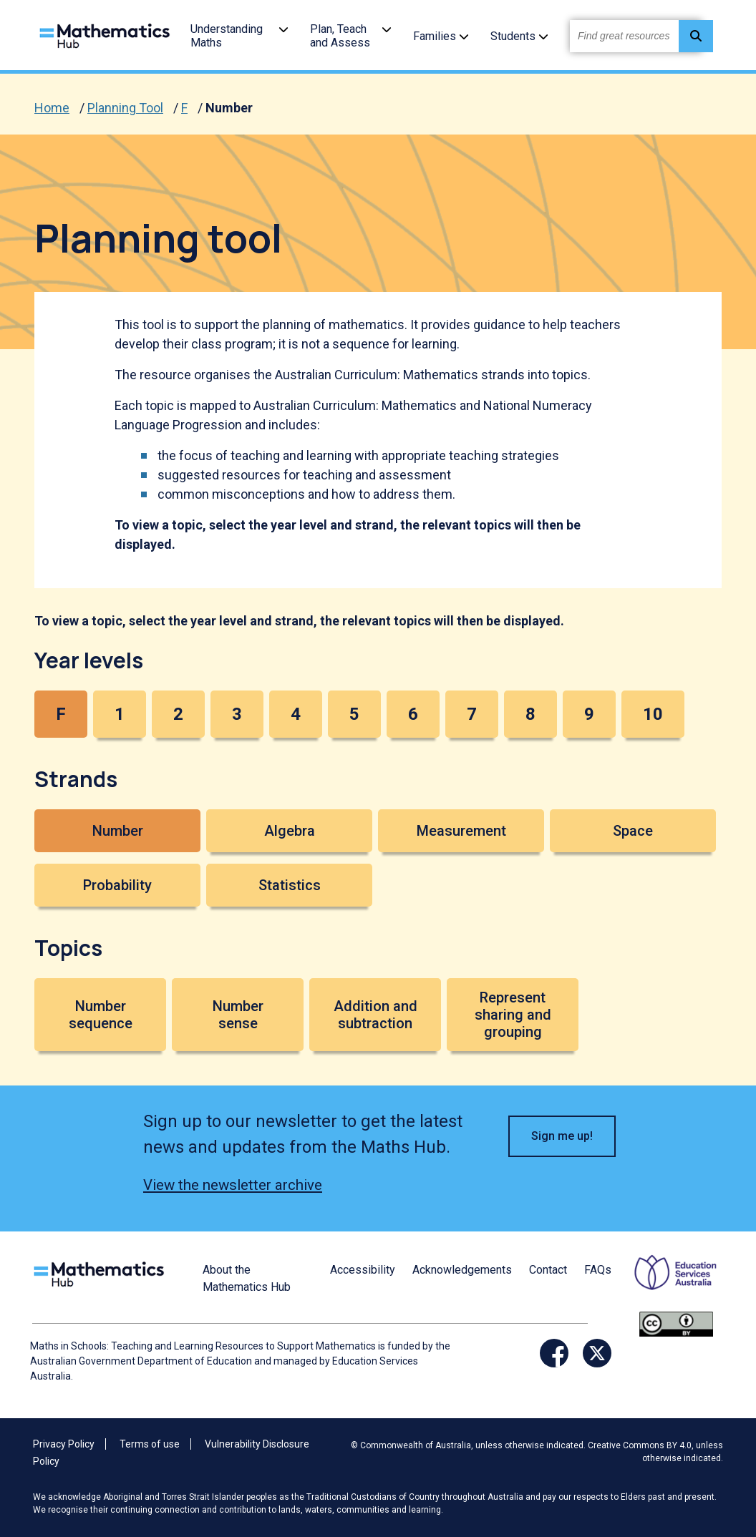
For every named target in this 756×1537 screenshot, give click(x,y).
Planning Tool (125, 107)
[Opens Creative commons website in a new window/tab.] (676, 1323)
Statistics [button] (289, 885)
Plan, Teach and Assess (340, 35)
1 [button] (120, 714)
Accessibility (362, 1270)
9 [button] (589, 714)
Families (434, 36)
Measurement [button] (461, 830)
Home (51, 107)
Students (513, 36)
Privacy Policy (63, 1444)
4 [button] (296, 714)
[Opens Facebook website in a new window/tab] (554, 1353)
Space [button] (633, 830)
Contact (548, 1270)
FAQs (597, 1270)
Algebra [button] (289, 830)
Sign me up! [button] (562, 1136)
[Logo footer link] (101, 1272)
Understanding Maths (226, 35)
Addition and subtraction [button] (375, 1014)
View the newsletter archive (232, 1185)
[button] (283, 29)
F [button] (61, 714)
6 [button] (413, 714)
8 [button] (530, 714)
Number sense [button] (238, 1014)
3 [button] (237, 714)
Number (229, 107)
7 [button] (472, 714)
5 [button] (354, 714)
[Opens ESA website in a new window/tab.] (666, 1282)
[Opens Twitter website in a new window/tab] (597, 1353)
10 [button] (653, 714)
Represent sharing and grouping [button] (513, 1014)
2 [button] (178, 714)
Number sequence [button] (100, 1014)
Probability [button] (117, 885)
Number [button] (117, 830)
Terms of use (150, 1444)
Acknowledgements (462, 1270)
